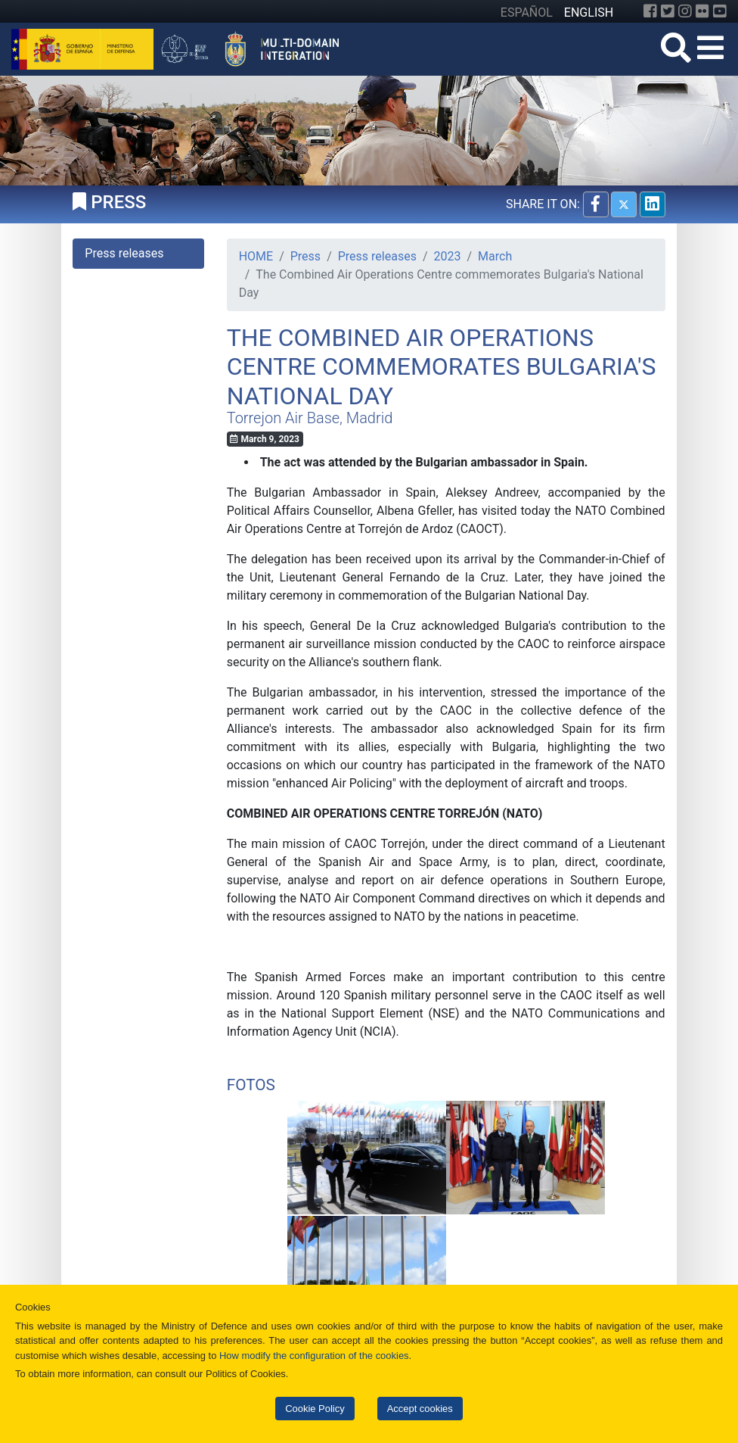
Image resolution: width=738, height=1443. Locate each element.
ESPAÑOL (527, 12)
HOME (256, 256)
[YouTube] (720, 11)
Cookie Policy (314, 1408)
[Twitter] (667, 11)
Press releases (377, 256)
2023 (447, 256)
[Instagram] (685, 11)
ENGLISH (588, 12)
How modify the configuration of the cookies (314, 1355)
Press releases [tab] (124, 253)
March (495, 256)
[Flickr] (702, 11)
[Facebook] (650, 11)
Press (305, 256)
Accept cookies (420, 1408)
